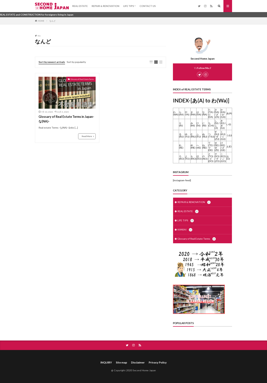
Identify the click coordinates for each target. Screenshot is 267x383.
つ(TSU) (211, 135)
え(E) (229, 146)
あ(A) (229, 113)
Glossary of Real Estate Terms (82, 79)
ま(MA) (193, 113)
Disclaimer (138, 362)
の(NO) (205, 157)
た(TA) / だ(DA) (211, 113)
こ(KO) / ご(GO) (223, 157)
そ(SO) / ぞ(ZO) (217, 157)
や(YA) (187, 113)
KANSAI (184, 229)
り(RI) (181, 124)
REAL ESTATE (80, 5)
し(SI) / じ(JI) (217, 124)
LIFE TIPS (128, 5)
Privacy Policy (158, 362)
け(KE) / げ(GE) (222, 146)
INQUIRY (106, 362)
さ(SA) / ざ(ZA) (217, 113)
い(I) (228, 124)
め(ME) (193, 146)
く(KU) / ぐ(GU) (222, 135)
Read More (87, 136)
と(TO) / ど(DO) (210, 157)
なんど (52, 21)
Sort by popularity (76, 61)
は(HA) (198, 113)
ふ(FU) (198, 135)
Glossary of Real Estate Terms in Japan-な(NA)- (66, 119)
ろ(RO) (181, 157)
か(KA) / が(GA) (222, 113)
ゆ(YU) (187, 135)
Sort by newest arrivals (52, 61)
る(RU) (181, 135)
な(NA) (204, 113)
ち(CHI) (211, 124)
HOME (41, 21)
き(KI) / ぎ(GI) (223, 124)
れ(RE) (181, 146)
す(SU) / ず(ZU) (217, 135)
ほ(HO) (199, 157)
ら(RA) (181, 113)
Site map (121, 362)
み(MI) (193, 124)
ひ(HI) (198, 124)
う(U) (229, 135)
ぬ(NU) (204, 135)
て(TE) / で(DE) (211, 146)
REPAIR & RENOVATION (105, 5)
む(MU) (193, 135)
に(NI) (204, 124)
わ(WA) (175, 113)
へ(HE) (198, 146)
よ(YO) (187, 157)
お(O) (228, 157)
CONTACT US (148, 5)
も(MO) (193, 157)
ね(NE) (204, 146)
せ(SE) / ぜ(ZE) (217, 146)
